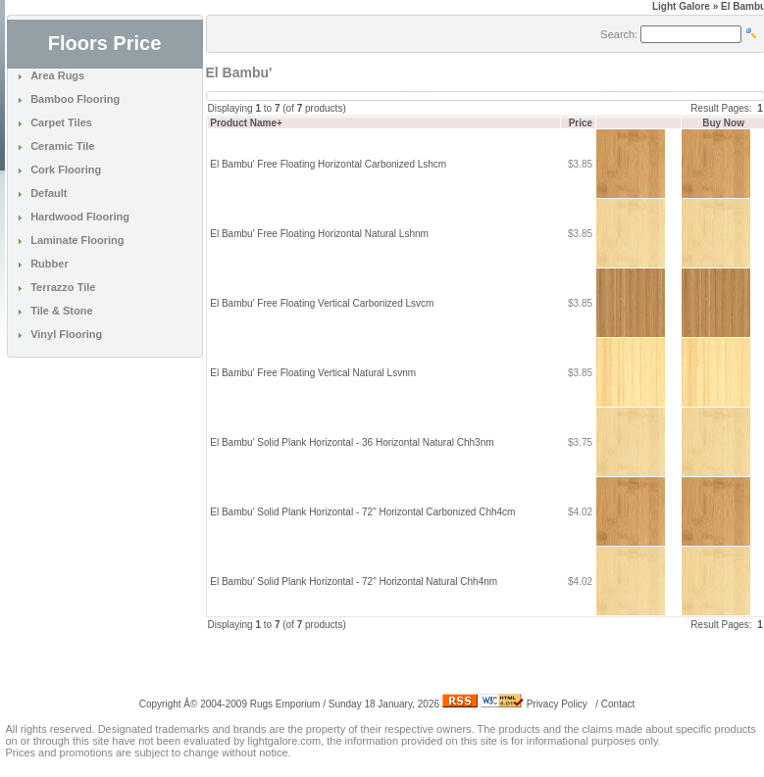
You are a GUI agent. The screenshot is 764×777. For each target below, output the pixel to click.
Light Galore (681, 6)
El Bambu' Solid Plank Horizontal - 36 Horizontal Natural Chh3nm (351, 442)
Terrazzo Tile (62, 287)
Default (48, 193)
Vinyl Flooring (66, 334)
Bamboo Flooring (75, 99)
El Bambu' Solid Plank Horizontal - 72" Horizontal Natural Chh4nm (353, 581)
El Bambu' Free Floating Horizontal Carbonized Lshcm (328, 164)
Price (580, 123)
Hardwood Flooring (79, 216)
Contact (618, 704)
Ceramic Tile (62, 146)
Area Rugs (57, 75)
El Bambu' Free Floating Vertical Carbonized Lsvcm (321, 303)
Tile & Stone (61, 310)
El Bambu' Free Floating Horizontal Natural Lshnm (319, 233)
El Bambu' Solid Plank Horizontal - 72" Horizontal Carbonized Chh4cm (362, 512)
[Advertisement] (435, 661)
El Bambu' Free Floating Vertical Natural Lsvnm (313, 372)
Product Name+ (246, 123)
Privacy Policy (557, 704)
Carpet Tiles (61, 122)
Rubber (49, 263)
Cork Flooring (65, 169)
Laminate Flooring (77, 240)
